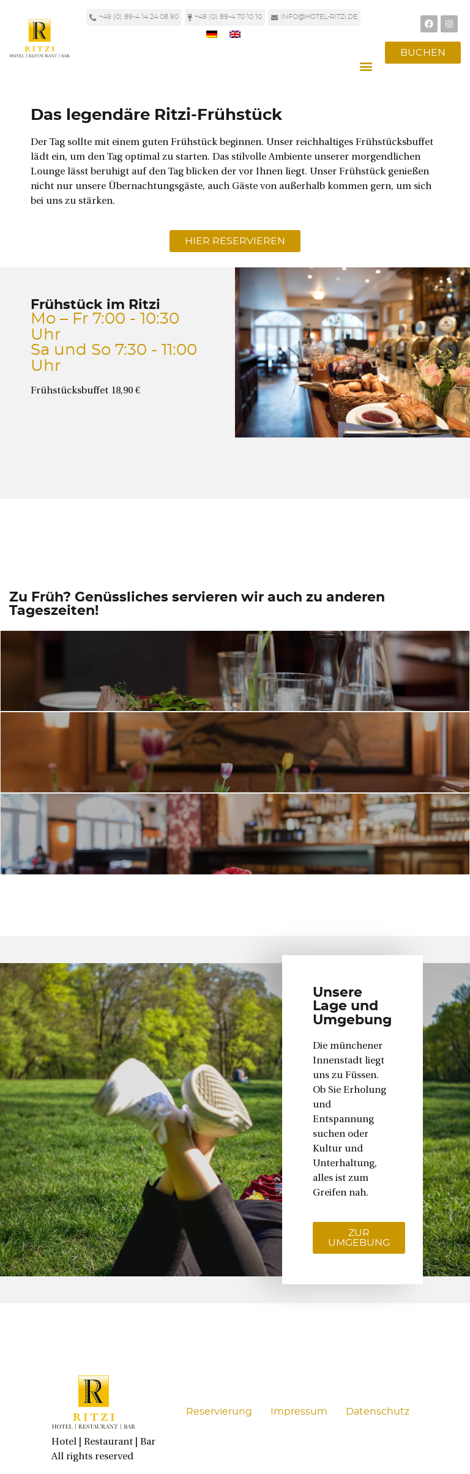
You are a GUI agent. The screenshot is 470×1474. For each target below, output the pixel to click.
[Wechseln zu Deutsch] (211, 34)
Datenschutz (377, 1411)
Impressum (298, 1411)
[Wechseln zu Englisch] (235, 34)
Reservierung (219, 1411)
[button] (366, 66)
